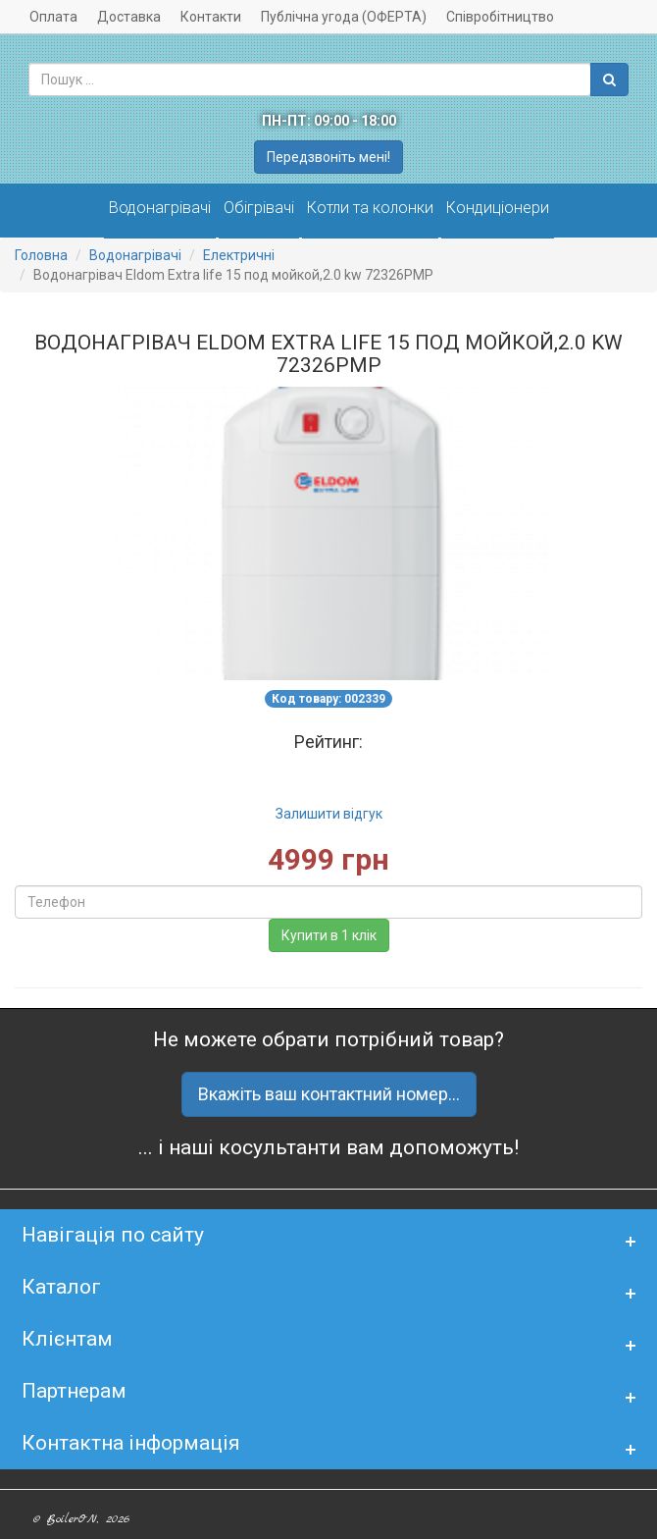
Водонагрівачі (160, 207)
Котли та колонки (370, 207)
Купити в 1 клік (329, 935)
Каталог (61, 1287)
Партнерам (74, 1391)
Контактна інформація (131, 1443)
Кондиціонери (497, 207)
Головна (41, 255)
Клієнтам (67, 1339)
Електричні (239, 255)
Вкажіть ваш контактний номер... (329, 1094)
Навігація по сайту (113, 1235)
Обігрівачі (259, 207)
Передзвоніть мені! (328, 157)
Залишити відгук (329, 814)
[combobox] (309, 79)
